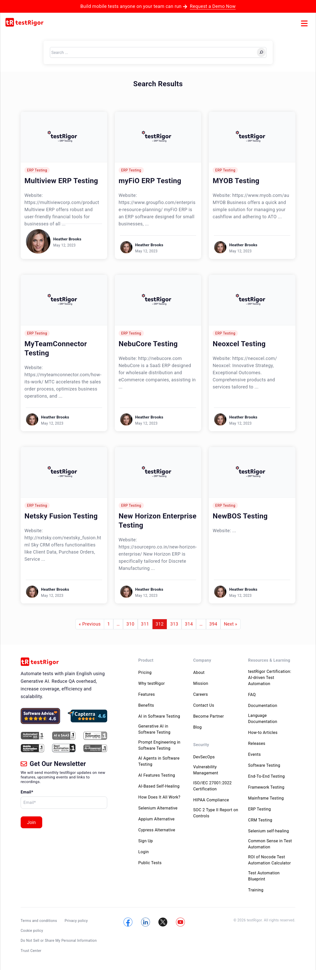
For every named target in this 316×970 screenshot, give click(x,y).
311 (145, 624)
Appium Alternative (156, 819)
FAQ (252, 694)
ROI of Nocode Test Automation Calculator (269, 860)
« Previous (90, 624)
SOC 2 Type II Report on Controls (215, 812)
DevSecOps (204, 757)
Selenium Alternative (157, 808)
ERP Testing (37, 170)
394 (213, 624)
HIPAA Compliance (211, 800)
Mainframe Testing (266, 798)
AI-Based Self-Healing (159, 786)
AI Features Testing (156, 775)
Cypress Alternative (156, 830)
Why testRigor (151, 683)
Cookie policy (32, 931)
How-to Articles (263, 732)
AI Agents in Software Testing (159, 761)
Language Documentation (262, 718)
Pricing (145, 672)
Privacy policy (76, 921)
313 (174, 624)
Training (255, 890)
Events (254, 754)
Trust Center (31, 950)
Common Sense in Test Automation (270, 843)
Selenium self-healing (268, 831)
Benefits (146, 705)
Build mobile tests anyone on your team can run (158, 6)
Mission (200, 683)
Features (146, 694)
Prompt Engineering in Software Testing (159, 745)
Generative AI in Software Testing (154, 729)
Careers (200, 694)
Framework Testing (266, 787)
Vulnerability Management (205, 769)
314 (189, 624)
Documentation (262, 705)
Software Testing (264, 765)
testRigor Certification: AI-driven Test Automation (269, 677)
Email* (27, 792)
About (199, 672)
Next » (230, 624)
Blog (197, 727)
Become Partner (208, 716)
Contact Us (203, 705)
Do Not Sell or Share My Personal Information (59, 940)
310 (130, 624)
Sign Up (145, 840)
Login (143, 851)
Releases (256, 743)
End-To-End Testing (266, 776)
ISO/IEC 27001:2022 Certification (212, 785)
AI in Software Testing (159, 716)
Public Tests (150, 862)
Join (31, 822)
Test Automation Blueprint (264, 876)
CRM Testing (260, 820)
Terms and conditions (39, 921)
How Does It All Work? (159, 797)
